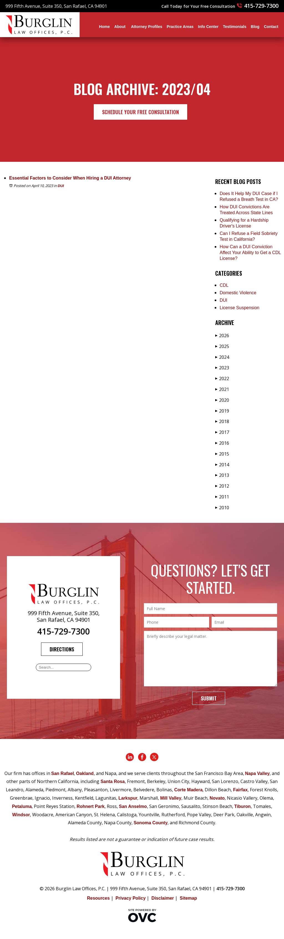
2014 (222, 465)
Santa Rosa (112, 781)
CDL (224, 285)
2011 (222, 497)
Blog (255, 26)
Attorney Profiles (146, 26)
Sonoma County (151, 822)
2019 (222, 411)
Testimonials (235, 26)
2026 (222, 335)
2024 (222, 357)
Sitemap (188, 898)
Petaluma (22, 806)
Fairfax (240, 789)
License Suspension (239, 307)
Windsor (21, 814)
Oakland (84, 773)
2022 (222, 378)
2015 (222, 454)
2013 (222, 475)
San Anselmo (133, 806)
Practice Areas (180, 26)
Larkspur (127, 798)
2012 (222, 486)
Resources (98, 898)
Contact (271, 26)
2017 (222, 432)
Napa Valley (257, 773)
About (120, 26)
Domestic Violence (238, 292)
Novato (217, 798)
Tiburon (242, 806)
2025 (222, 346)
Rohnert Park (90, 806)
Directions (62, 649)
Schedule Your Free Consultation (140, 112)
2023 (222, 368)
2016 (222, 443)
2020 (222, 400)
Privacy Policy (131, 898)
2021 (222, 389)
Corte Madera (188, 789)
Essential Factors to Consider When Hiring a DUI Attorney (70, 178)
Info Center (208, 26)
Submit (209, 698)
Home (104, 26)
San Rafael (62, 773)
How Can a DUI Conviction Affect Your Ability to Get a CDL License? (250, 252)
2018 (222, 421)
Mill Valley (170, 798)
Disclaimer (162, 898)
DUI (61, 186)
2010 (222, 508)
